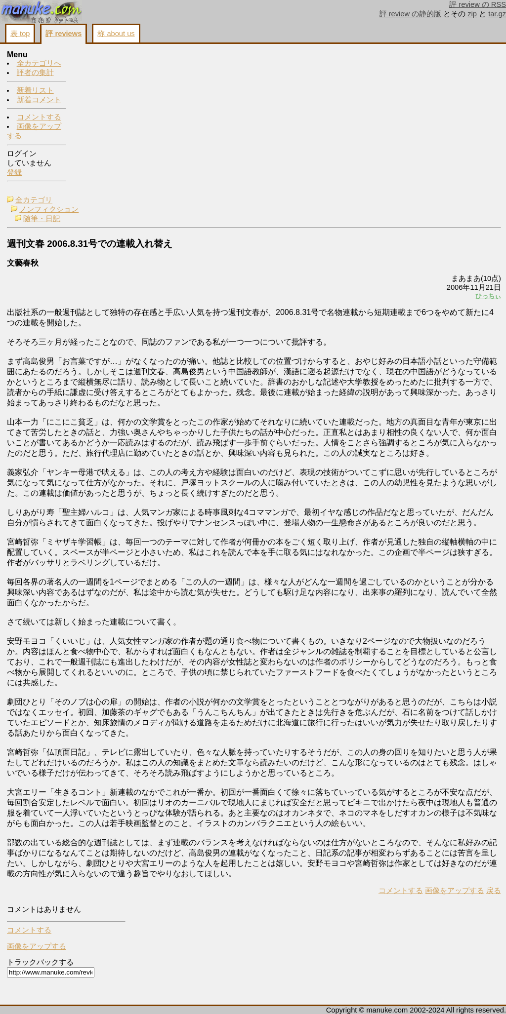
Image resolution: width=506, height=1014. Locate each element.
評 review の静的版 (411, 14)
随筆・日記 (110, 74)
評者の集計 (35, 73)
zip (472, 14)
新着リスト (35, 91)
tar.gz (497, 14)
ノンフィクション (118, 65)
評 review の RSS (477, 4)
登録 (14, 173)
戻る (370, 995)
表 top (20, 34)
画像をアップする (331, 995)
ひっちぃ (365, 151)
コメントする (39, 117)
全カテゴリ (103, 55)
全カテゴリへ (39, 64)
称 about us (115, 34)
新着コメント (39, 100)
